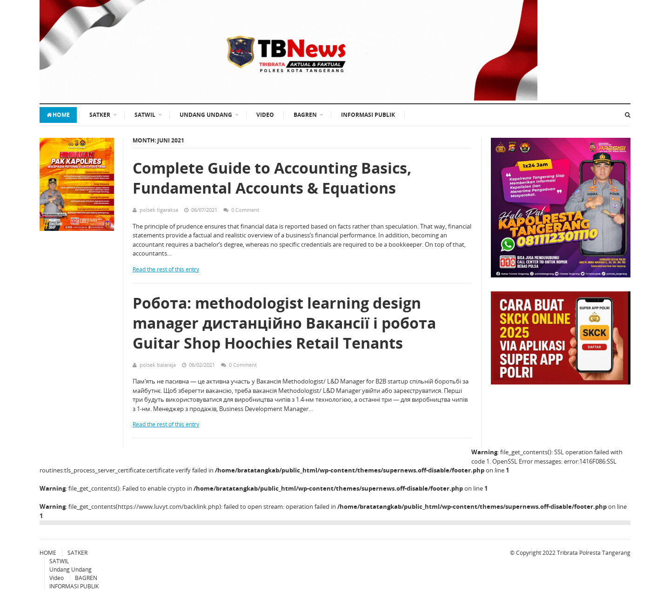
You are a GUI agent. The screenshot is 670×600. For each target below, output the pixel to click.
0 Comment (245, 209)
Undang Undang (206, 115)
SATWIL (144, 115)
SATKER (99, 115)
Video (265, 115)
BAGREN (305, 115)
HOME (58, 115)
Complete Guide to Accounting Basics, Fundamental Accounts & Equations (272, 178)
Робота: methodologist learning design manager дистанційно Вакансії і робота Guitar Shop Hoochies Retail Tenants (284, 323)
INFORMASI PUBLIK (368, 115)
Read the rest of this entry (166, 269)
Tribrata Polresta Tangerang (593, 553)
